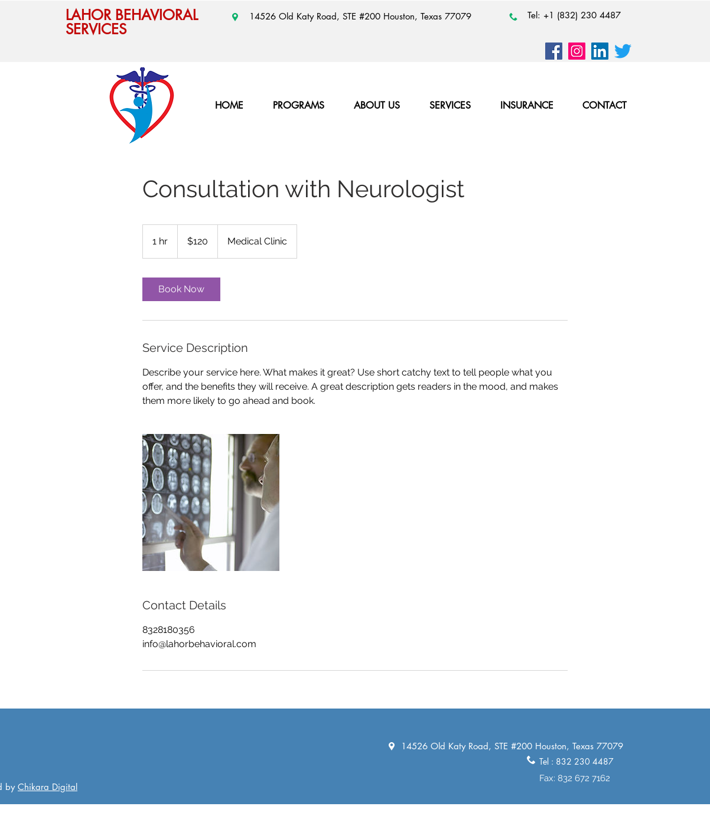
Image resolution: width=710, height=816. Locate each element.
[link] (181, 289)
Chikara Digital (47, 786)
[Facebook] (553, 51)
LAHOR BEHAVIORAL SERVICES (132, 22)
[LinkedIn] (599, 51)
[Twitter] (622, 51)
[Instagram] (576, 51)
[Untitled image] (210, 502)
